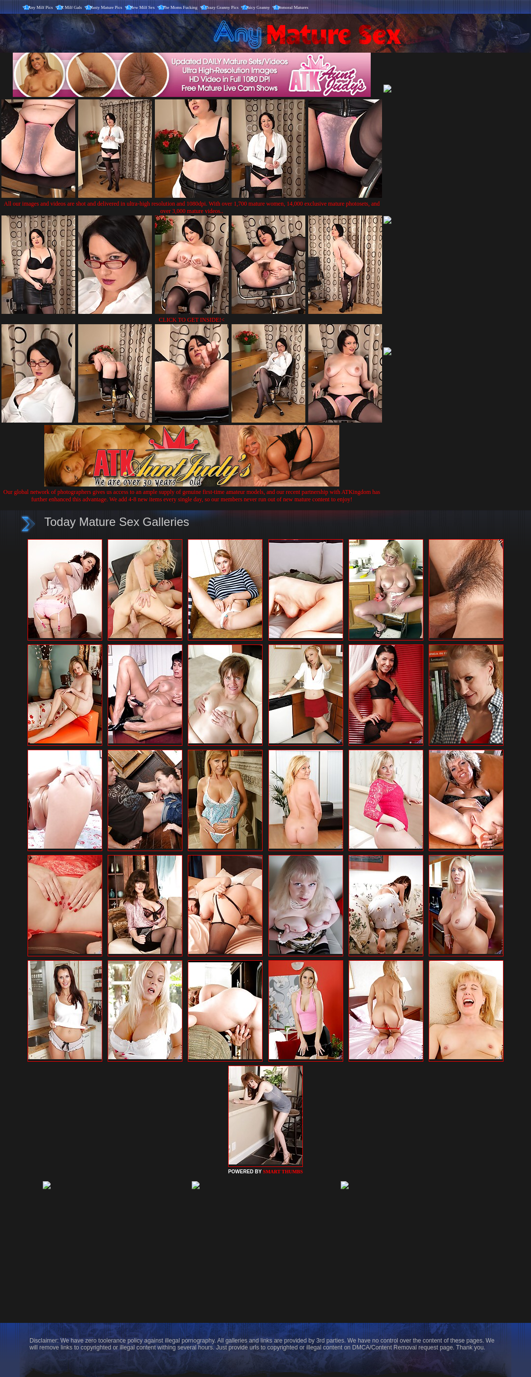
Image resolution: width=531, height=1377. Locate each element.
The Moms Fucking (180, 7)
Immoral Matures (292, 7)
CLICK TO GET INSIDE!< (192, 319)
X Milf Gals (71, 7)
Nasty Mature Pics (105, 7)
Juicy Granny (258, 7)
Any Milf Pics (40, 7)
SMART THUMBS (283, 1171)
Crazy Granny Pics (221, 7)
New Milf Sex (142, 7)
